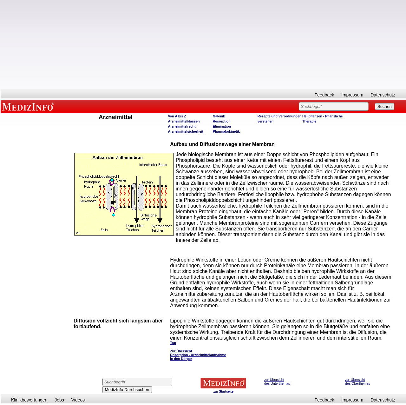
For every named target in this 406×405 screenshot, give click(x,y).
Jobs (59, 399)
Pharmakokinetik (226, 131)
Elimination (222, 126)
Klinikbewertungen (29, 399)
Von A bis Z (177, 116)
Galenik (219, 116)
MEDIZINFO (29, 106)
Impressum (352, 94)
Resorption (222, 121)
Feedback (324, 94)
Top (173, 343)
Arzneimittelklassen (184, 121)
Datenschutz (382, 94)
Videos (78, 399)
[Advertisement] (203, 44)
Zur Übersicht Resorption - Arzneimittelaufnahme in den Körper (198, 355)
